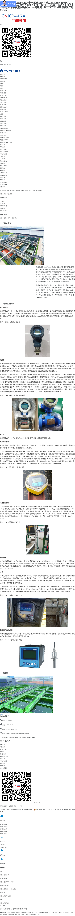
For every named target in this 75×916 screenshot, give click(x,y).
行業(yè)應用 (3, 154)
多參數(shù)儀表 (4, 140)
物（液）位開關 (4, 111)
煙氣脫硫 (2, 163)
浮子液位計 (3, 104)
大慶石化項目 (3, 165)
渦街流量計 (3, 118)
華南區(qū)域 (3, 829)
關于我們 (2, 806)
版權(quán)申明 (18, 806)
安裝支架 (2, 144)
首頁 (1, 218)
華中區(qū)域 (3, 824)
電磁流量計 (3, 116)
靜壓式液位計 (3, 102)
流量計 (2, 114)
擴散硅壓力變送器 (4, 137)
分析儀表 (2, 76)
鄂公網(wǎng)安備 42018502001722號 (45, 809)
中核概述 (2, 180)
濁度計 (2, 86)
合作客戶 (2, 177)
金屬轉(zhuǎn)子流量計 (6, 130)
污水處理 (2, 156)
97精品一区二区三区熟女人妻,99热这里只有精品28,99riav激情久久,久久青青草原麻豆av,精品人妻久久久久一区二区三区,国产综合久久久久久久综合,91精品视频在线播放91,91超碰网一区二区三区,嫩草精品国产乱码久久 (37, 6)
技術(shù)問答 (3, 175)
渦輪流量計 (3, 126)
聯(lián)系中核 (3, 182)
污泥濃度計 (3, 93)
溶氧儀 (2, 83)
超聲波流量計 (3, 123)
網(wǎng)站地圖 (9, 806)
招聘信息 (2, 187)
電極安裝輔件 (3, 149)
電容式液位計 (3, 100)
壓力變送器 (3, 133)
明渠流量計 (3, 121)
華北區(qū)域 (3, 833)
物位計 (30, 190)
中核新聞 (2, 170)
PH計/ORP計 (3, 79)
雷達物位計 (3, 109)
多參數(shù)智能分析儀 (6, 142)
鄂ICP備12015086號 (62, 809)
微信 (1, 24)
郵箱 (1, 61)
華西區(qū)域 (3, 831)
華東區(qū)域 (3, 826)
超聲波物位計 (3, 97)
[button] (2, 458)
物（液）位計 (3, 95)
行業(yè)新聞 (3, 172)
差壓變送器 (3, 135)
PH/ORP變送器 (11, 190)
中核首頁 (2, 74)
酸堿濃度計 (3, 90)
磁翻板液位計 (3, 107)
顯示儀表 (2, 147)
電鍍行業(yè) (3, 161)
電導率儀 (2, 81)
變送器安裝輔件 (4, 151)
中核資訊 (2, 168)
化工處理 (2, 158)
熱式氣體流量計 (4, 128)
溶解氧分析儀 (24, 190)
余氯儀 (2, 88)
